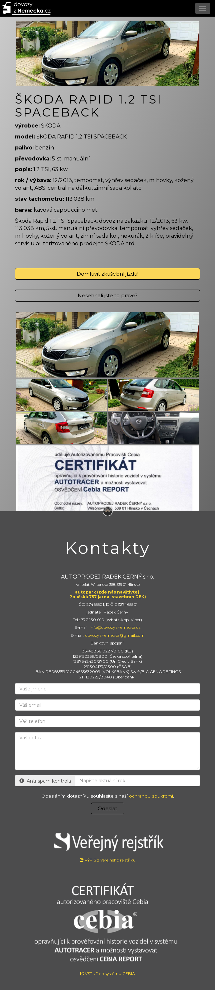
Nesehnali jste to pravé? (108, 295)
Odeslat (107, 808)
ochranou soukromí (151, 796)
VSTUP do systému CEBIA (107, 973)
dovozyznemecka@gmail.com (115, 635)
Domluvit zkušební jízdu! (107, 274)
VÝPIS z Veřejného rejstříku (107, 845)
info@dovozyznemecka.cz (115, 627)
